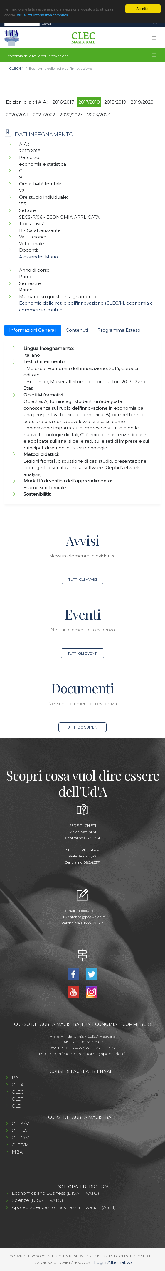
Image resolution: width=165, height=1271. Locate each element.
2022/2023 (71, 114)
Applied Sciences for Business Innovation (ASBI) (64, 1207)
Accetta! (142, 8)
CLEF (17, 1099)
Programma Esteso (118, 330)
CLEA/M (21, 1123)
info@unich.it (88, 910)
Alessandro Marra (38, 257)
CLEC (18, 1092)
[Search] (22, 23)
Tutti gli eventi (82, 653)
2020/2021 (17, 114)
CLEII (17, 1106)
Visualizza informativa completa (42, 15)
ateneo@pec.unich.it (87, 917)
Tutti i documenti (82, 727)
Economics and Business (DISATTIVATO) (55, 1193)
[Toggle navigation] (155, 23)
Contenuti (77, 330)
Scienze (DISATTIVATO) (37, 1200)
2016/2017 (63, 102)
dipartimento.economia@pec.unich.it (88, 1053)
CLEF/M (20, 1145)
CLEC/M (16, 68)
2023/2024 (99, 114)
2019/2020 (142, 102)
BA (15, 1078)
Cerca (46, 23)
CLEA (18, 1085)
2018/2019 (115, 102)
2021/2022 (44, 114)
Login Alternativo (113, 1262)
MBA (17, 1152)
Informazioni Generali (32, 330)
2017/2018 (89, 102)
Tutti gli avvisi (82, 579)
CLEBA (19, 1131)
